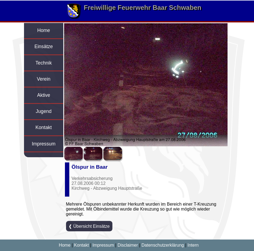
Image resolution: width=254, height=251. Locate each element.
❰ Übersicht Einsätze (89, 226)
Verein (43, 79)
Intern (193, 245)
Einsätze (43, 46)
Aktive (43, 95)
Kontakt (43, 127)
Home (43, 30)
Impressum (43, 144)
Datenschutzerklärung (163, 245)
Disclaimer (128, 245)
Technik (43, 63)
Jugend (44, 111)
